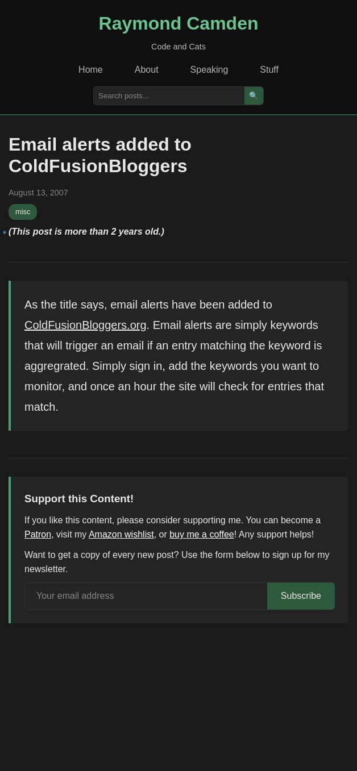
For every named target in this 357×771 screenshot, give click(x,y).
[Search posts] (169, 96)
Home (90, 69)
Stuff (269, 69)
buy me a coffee (201, 534)
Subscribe (301, 596)
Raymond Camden (179, 23)
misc (22, 211)
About (147, 69)
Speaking (209, 69)
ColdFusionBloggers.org (85, 325)
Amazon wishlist (121, 534)
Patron (37, 534)
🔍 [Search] (254, 95)
